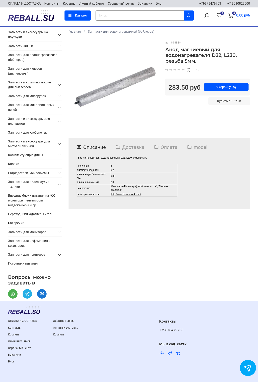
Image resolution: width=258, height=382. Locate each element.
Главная (75, 31)
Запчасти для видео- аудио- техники (29, 184)
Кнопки (13, 164)
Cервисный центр (121, 3)
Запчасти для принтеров (26, 254)
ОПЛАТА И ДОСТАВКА (24, 3)
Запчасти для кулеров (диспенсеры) (25, 71)
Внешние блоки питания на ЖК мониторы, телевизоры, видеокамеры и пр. (31, 200)
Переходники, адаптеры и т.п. (30, 214)
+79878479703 (210, 3)
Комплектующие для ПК (26, 155)
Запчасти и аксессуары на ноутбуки (28, 34)
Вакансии (145, 3)
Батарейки (16, 223)
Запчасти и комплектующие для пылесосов (29, 84)
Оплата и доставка (65, 327)
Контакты (51, 3)
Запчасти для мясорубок (27, 96)
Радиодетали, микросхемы (28, 173)
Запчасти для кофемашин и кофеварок (29, 243)
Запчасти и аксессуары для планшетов (29, 121)
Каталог (77, 15)
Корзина (69, 3)
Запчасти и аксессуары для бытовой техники (29, 143)
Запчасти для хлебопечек (27, 132)
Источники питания (23, 263)
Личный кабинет (91, 3)
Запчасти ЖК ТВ (20, 46)
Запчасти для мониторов (27, 232)
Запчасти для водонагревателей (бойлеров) (121, 31)
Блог (159, 3)
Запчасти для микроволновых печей (31, 107)
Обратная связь (63, 321)
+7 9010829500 (238, 3)
